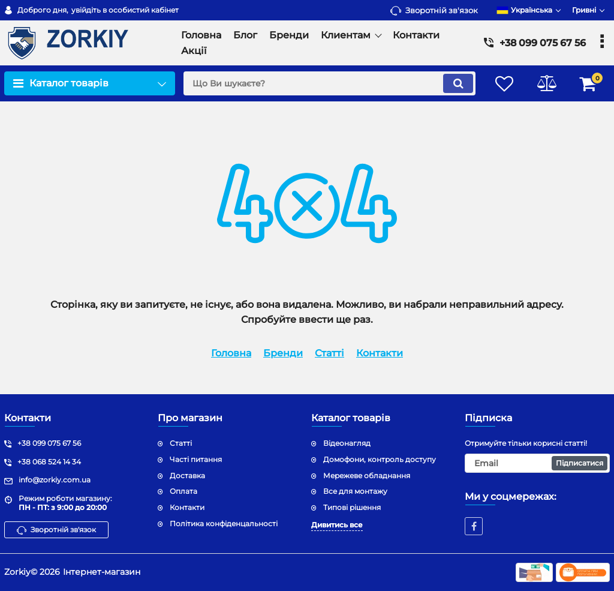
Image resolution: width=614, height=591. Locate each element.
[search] (329, 83)
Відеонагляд (347, 443)
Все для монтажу (355, 491)
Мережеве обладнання (366, 475)
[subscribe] (537, 463)
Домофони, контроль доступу (379, 459)
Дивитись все (337, 524)
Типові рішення (352, 507)
